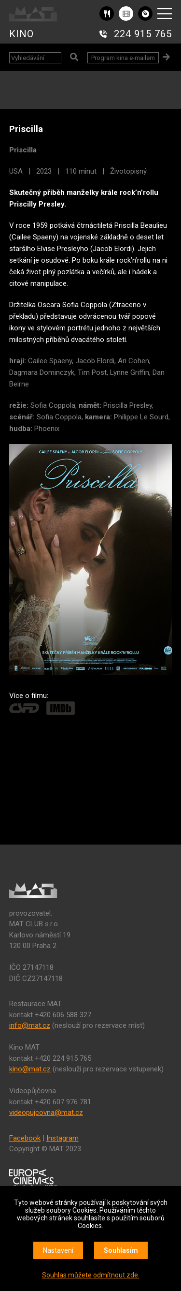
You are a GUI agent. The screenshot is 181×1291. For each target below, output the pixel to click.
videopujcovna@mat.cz (46, 1112)
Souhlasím (121, 1250)
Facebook (25, 1138)
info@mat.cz (29, 1025)
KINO (21, 34)
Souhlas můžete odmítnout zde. (90, 1275)
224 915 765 (143, 34)
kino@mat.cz (30, 1069)
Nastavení (58, 1250)
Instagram (62, 1138)
